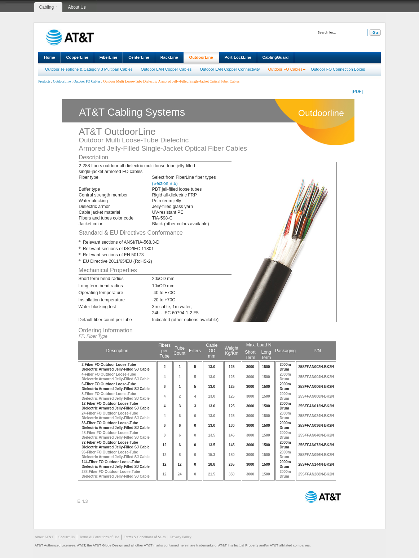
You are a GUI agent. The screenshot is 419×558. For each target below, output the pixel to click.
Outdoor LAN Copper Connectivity (230, 69)
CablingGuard (276, 57)
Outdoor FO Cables (285, 69)
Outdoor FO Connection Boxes (338, 69)
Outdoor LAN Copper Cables (166, 69)
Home (49, 57)
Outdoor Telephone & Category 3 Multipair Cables (89, 69)
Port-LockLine (238, 57)
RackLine (169, 57)
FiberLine (109, 57)
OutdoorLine (201, 57)
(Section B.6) (165, 183)
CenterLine (138, 57)
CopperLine (77, 57)
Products (44, 81)
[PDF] (357, 91)
